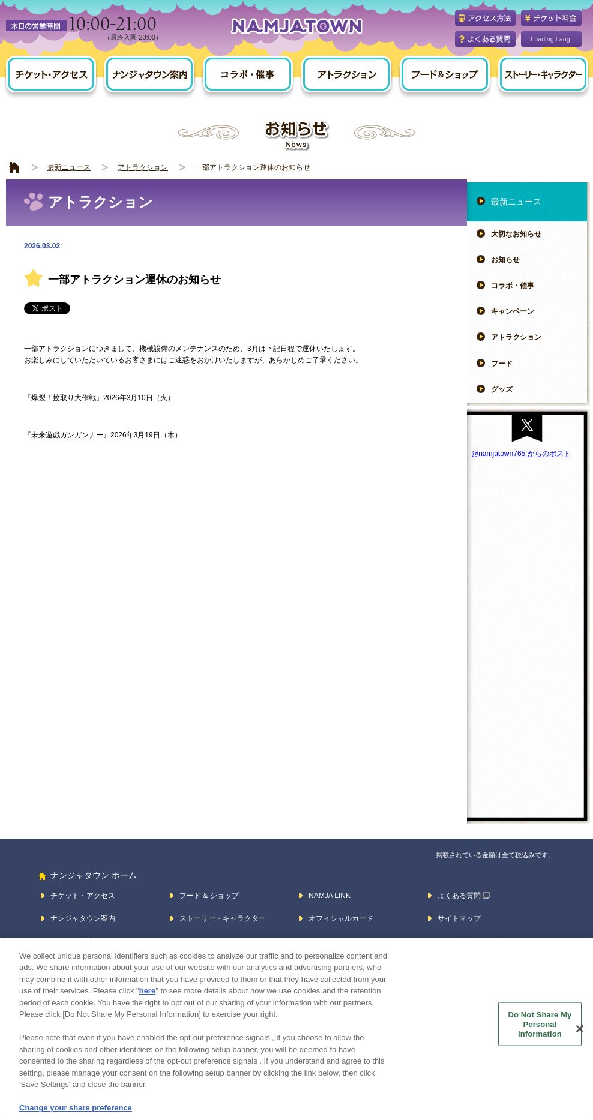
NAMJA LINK (330, 895)
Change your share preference (75, 1107)
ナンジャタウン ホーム (93, 875)
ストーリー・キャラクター (222, 918)
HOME (14, 167)
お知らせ (505, 260)
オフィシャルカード (341, 918)
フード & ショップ (209, 895)
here (147, 990)
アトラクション (143, 167)
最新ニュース (69, 167)
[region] (296, 1029)
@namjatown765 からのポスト (521, 453)
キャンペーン (512, 311)
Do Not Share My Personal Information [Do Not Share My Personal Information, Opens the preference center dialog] (540, 1024)
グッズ (502, 389)
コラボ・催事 (512, 285)
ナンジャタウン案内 (82, 918)
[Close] (580, 1029)
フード (502, 363)
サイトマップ (459, 918)
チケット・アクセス (82, 895)
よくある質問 (459, 895)
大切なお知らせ (516, 234)
